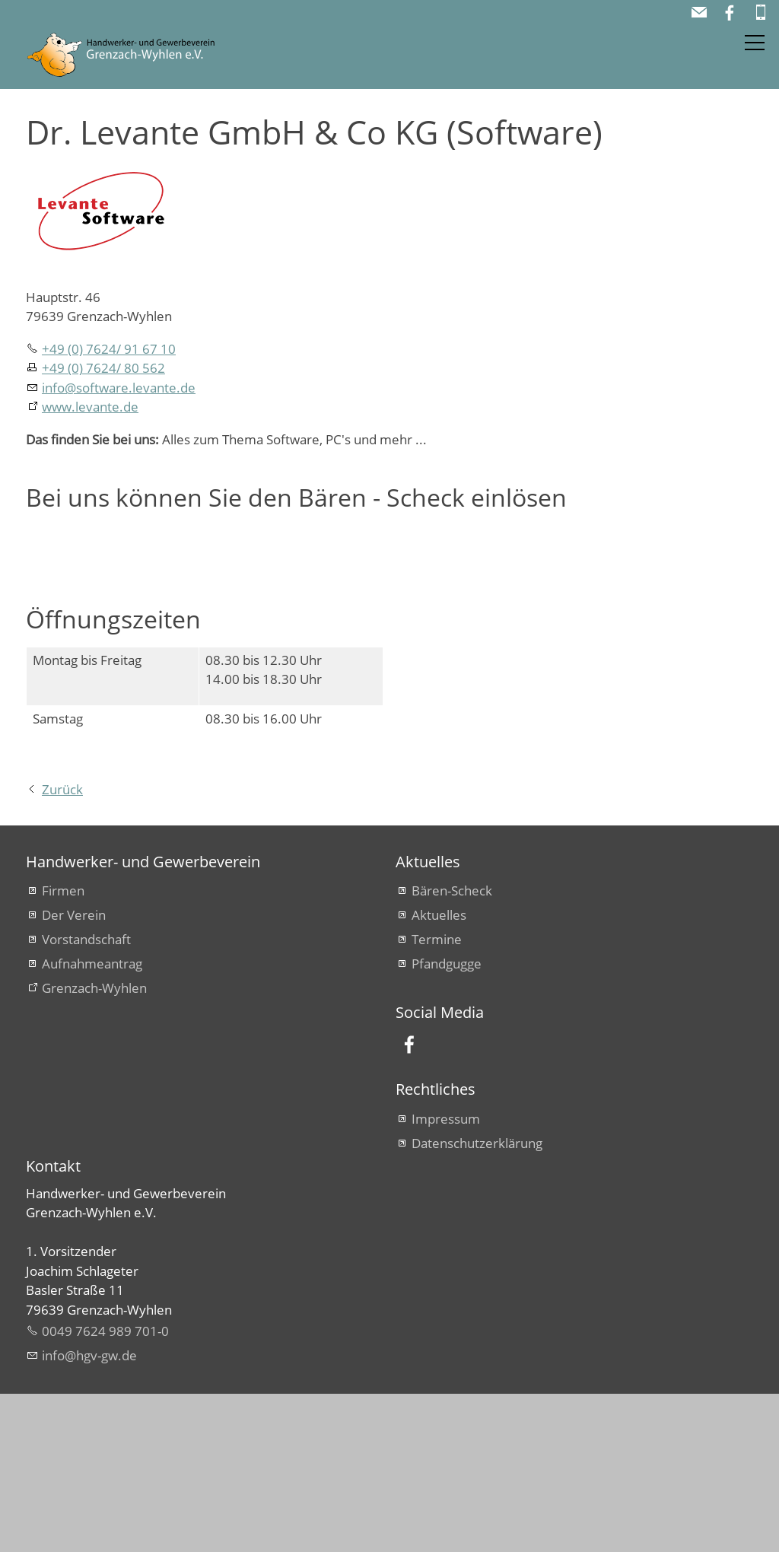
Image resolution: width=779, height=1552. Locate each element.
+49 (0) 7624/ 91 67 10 (109, 349)
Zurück (62, 947)
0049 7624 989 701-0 (105, 1489)
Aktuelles (439, 1073)
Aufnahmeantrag (92, 1122)
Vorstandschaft (86, 1097)
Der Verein (74, 1073)
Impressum (446, 1277)
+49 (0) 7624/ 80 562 (103, 368)
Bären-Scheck (452, 1048)
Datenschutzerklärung (477, 1301)
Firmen (63, 1048)
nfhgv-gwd (89, 1513)
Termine (437, 1097)
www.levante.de (90, 406)
